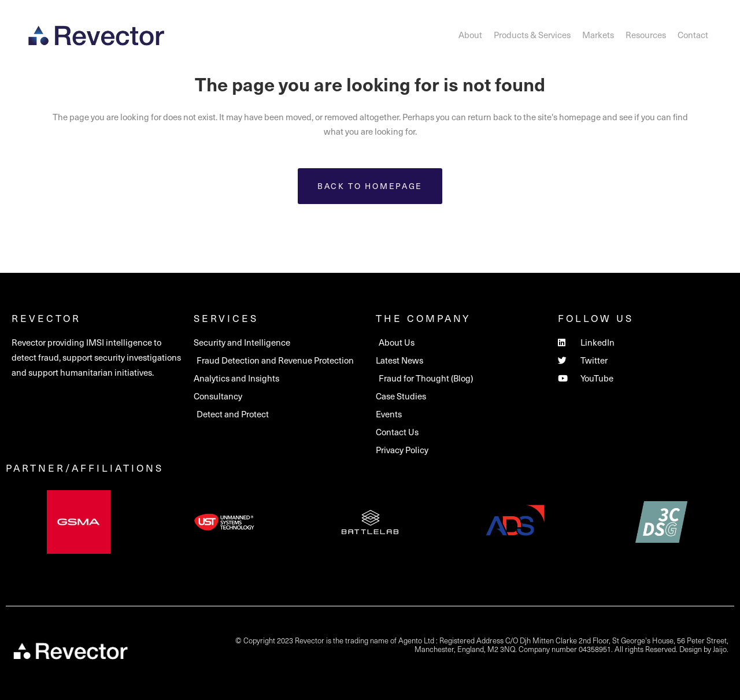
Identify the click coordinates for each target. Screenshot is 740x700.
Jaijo (720, 648)
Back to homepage (370, 186)
